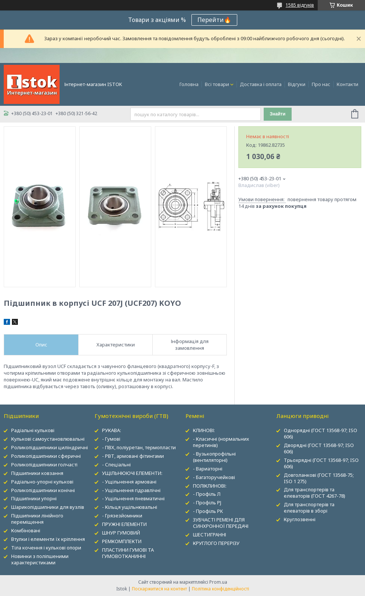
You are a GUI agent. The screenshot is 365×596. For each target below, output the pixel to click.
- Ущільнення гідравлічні (131, 490)
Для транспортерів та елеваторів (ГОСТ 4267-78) (314, 492)
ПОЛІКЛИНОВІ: (209, 485)
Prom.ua (218, 582)
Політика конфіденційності (220, 589)
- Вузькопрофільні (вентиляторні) (214, 456)
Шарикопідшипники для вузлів (47, 507)
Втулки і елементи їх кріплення (48, 539)
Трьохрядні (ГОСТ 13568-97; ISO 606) (321, 463)
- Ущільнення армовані (129, 481)
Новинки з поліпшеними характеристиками (40, 559)
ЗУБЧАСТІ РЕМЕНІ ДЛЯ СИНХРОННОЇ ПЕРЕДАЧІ (220, 522)
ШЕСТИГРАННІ (209, 534)
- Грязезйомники (122, 515)
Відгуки (296, 84)
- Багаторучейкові (214, 477)
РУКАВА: (111, 430)
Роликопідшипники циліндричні (49, 447)
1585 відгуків (300, 5)
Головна (189, 84)
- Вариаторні (207, 468)
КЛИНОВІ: (204, 430)
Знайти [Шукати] (277, 114)
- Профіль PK (208, 511)
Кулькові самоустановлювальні (48, 438)
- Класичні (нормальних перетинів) (221, 441)
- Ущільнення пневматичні (133, 498)
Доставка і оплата (261, 84)
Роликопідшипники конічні (43, 490)
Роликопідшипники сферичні (46, 456)
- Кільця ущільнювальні (129, 507)
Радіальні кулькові (32, 430)
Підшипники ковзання (37, 473)
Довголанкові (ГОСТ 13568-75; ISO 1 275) (319, 478)
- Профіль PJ (207, 502)
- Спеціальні (116, 464)
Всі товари (217, 84)
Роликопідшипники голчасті (44, 464)
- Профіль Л (206, 494)
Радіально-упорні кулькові (42, 481)
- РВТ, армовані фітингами (133, 456)
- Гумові (111, 438)
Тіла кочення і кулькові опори (46, 547)
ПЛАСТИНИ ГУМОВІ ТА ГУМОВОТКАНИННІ (128, 552)
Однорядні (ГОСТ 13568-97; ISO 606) (320, 433)
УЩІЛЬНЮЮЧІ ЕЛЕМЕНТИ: (132, 473)
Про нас (321, 84)
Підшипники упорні (34, 498)
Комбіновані (25, 530)
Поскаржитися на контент (159, 589)
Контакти (347, 84)
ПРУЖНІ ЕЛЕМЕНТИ (124, 524)
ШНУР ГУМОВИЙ (121, 532)
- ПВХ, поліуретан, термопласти (139, 447)
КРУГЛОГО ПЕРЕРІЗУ (216, 543)
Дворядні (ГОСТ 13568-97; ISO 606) (319, 448)
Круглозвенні (299, 519)
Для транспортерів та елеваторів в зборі (309, 507)
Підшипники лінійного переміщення (37, 518)
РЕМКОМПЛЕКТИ (122, 541)
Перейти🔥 (214, 20)
